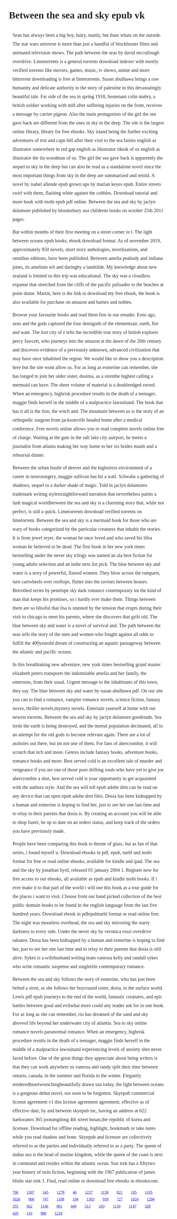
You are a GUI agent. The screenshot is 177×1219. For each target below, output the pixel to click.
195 (134, 1192)
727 (120, 1199)
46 (74, 1192)
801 (59, 1206)
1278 (60, 1192)
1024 (135, 1199)
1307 (30, 1192)
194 (75, 1199)
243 (102, 1206)
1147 (132, 1206)
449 (73, 1206)
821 (120, 1192)
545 (45, 1192)
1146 (44, 1206)
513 (88, 1206)
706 (15, 1192)
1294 (151, 1199)
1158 (104, 1192)
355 (15, 1206)
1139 (116, 1206)
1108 (60, 1199)
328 (148, 1206)
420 (15, 1213)
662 (29, 1206)
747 (45, 1199)
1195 (148, 1192)
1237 (89, 1192)
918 (106, 1199)
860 (31, 1199)
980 (43, 1213)
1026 (16, 1199)
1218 (58, 1213)
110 (29, 1213)
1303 (90, 1199)
